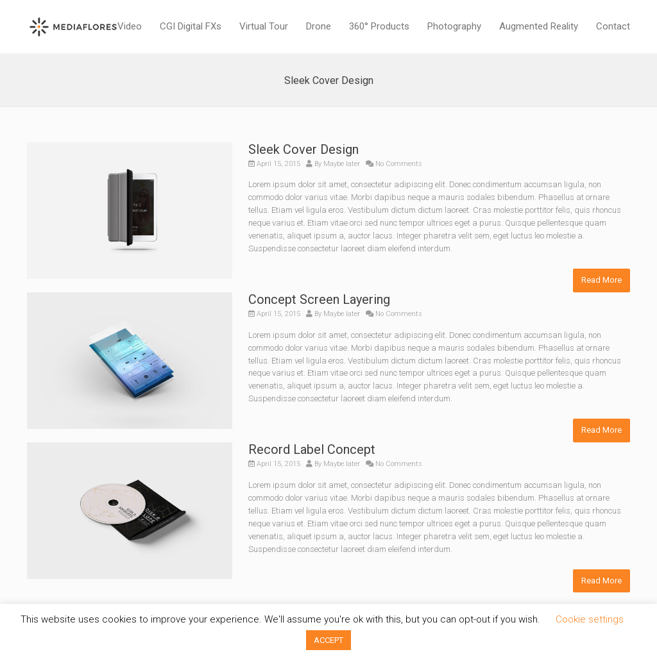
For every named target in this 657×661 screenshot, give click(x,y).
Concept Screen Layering (319, 299)
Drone (318, 26)
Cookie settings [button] (590, 619)
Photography (454, 26)
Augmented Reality (538, 26)
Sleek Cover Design (303, 149)
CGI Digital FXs (190, 26)
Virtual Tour (263, 26)
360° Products (379, 26)
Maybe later (341, 164)
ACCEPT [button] (328, 640)
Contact (613, 26)
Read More (601, 280)
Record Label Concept (311, 449)
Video (129, 26)
